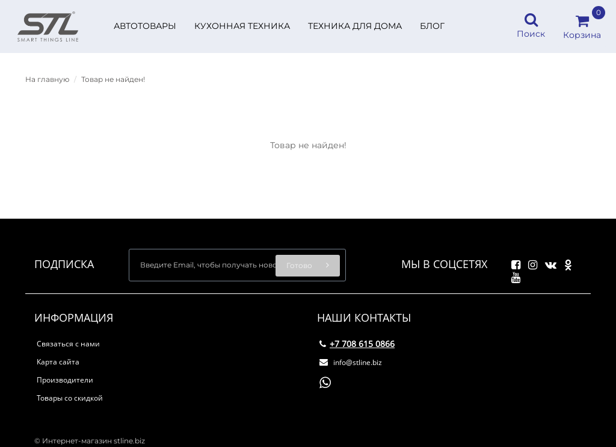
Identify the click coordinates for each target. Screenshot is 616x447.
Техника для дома (355, 25)
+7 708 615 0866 (357, 343)
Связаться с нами (68, 344)
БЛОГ (432, 25)
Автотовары (145, 25)
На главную (47, 79)
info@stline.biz (350, 362)
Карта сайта (58, 362)
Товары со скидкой (70, 398)
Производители (65, 380)
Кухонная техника (242, 25)
